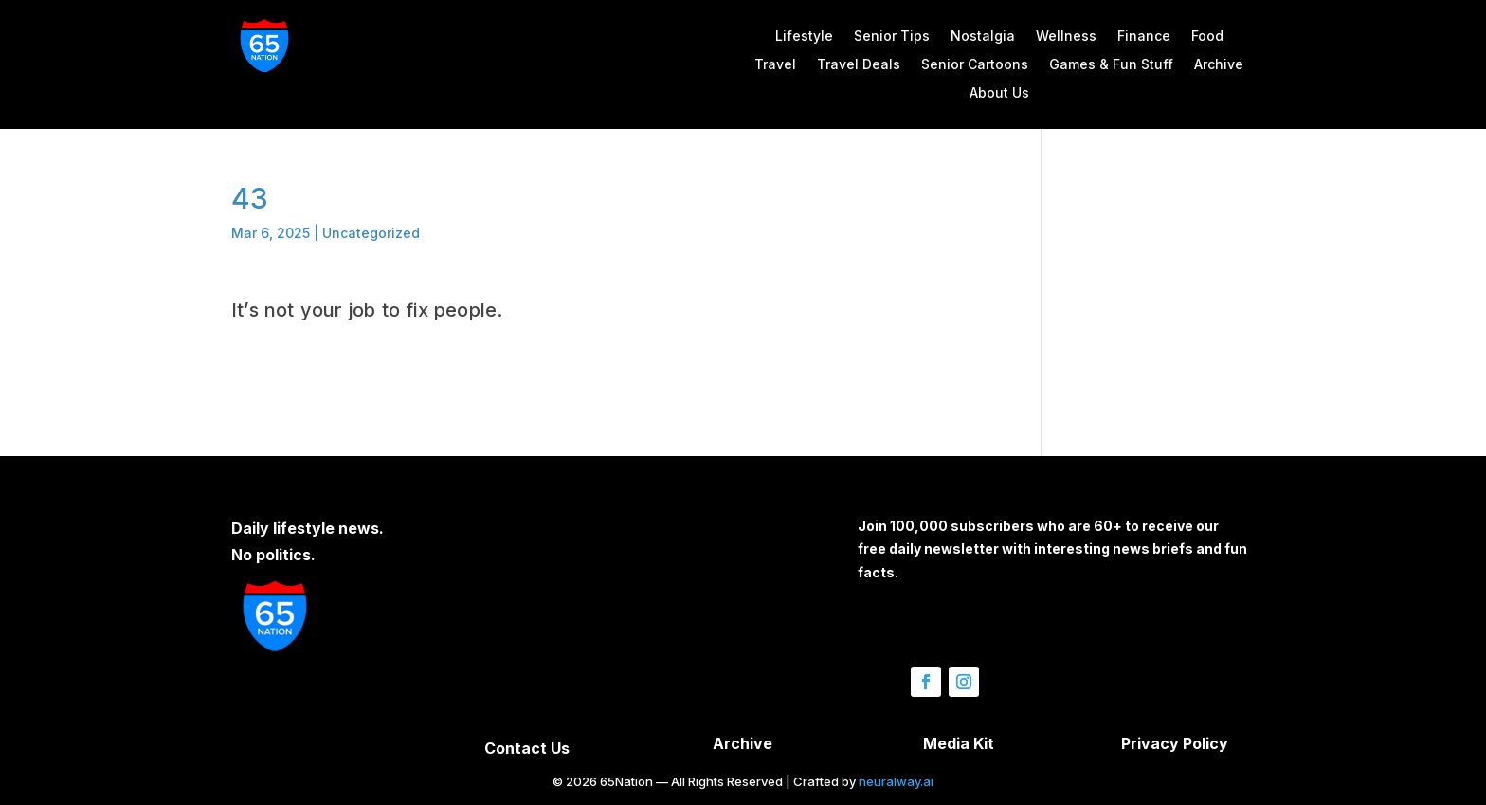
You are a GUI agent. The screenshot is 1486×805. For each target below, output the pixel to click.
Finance (1143, 36)
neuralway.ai (896, 781)
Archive (1218, 65)
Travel (775, 65)
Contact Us (527, 748)
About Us (999, 93)
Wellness (1066, 36)
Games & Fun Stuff (1111, 65)
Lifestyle (804, 36)
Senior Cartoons (974, 65)
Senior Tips (892, 36)
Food (1207, 36)
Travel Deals (858, 65)
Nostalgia (983, 36)
